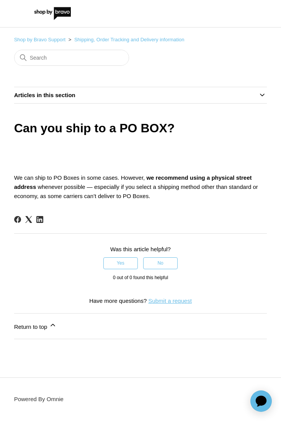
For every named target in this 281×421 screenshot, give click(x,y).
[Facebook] (17, 219)
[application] (261, 401)
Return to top (35, 325)
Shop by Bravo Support (39, 39)
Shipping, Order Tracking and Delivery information (129, 39)
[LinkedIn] (39, 219)
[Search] (72, 57)
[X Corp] (28, 219)
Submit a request (169, 300)
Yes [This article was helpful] (120, 263)
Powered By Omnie (39, 399)
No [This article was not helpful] (160, 263)
